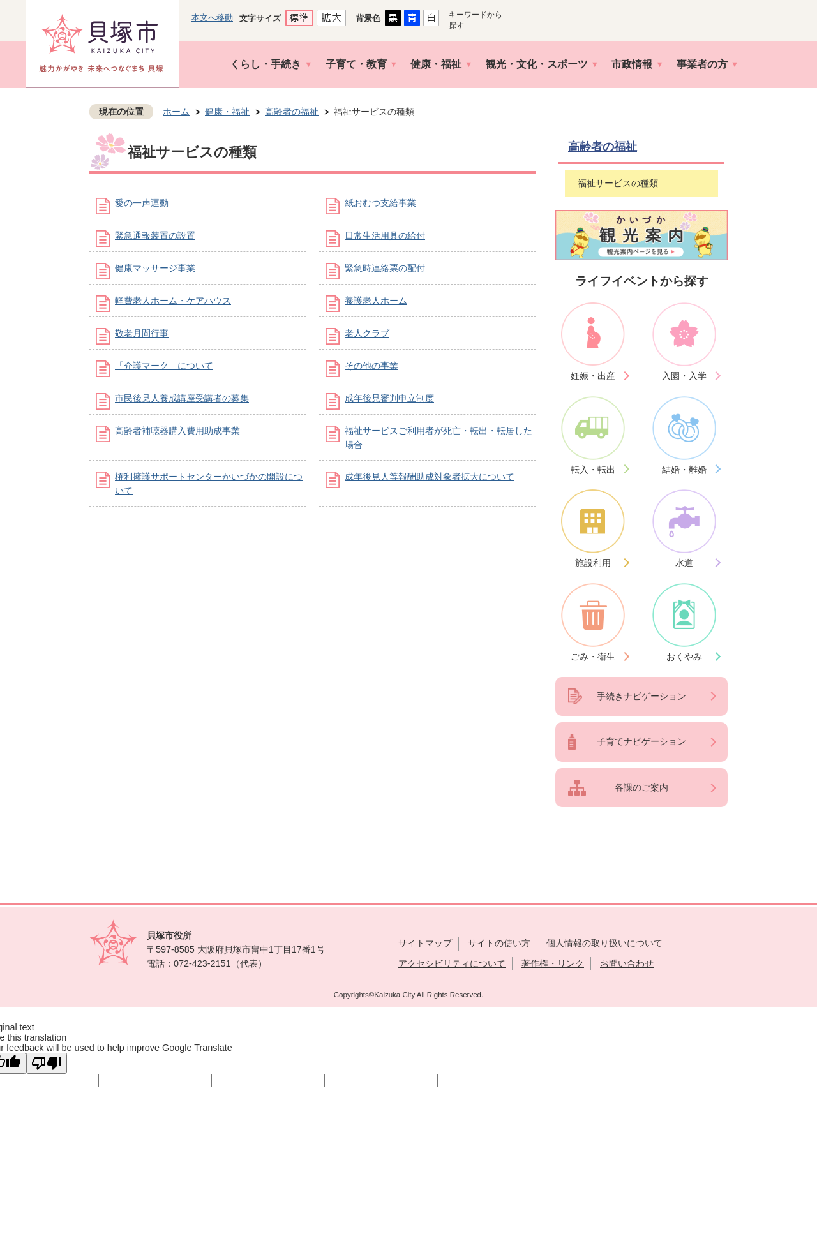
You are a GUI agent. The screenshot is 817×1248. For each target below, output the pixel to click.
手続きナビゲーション (641, 696)
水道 (684, 563)
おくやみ (684, 656)
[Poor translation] (46, 1063)
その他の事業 (371, 365)
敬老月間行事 (142, 333)
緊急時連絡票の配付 (385, 268)
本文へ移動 (212, 17)
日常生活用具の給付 (385, 235)
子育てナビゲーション (641, 741)
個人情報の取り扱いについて (604, 943)
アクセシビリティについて (452, 963)
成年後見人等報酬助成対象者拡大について (429, 477)
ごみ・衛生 (593, 656)
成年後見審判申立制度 (389, 398)
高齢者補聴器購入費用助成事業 (177, 431)
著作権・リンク (552, 963)
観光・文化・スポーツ (537, 64)
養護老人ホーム (376, 300)
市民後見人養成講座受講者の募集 (182, 398)
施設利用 (593, 563)
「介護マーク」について (164, 365)
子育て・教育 (356, 64)
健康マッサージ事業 (155, 268)
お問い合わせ (627, 963)
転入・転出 (593, 469)
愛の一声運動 (142, 203)
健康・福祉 (435, 64)
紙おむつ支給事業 (380, 203)
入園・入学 (684, 376)
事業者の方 (702, 64)
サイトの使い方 (499, 943)
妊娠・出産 (593, 376)
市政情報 (631, 64)
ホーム (176, 112)
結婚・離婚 (684, 469)
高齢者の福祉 (292, 112)
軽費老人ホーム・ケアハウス (173, 300)
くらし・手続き (265, 64)
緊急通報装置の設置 (155, 235)
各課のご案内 (641, 787)
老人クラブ (367, 333)
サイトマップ (425, 943)
